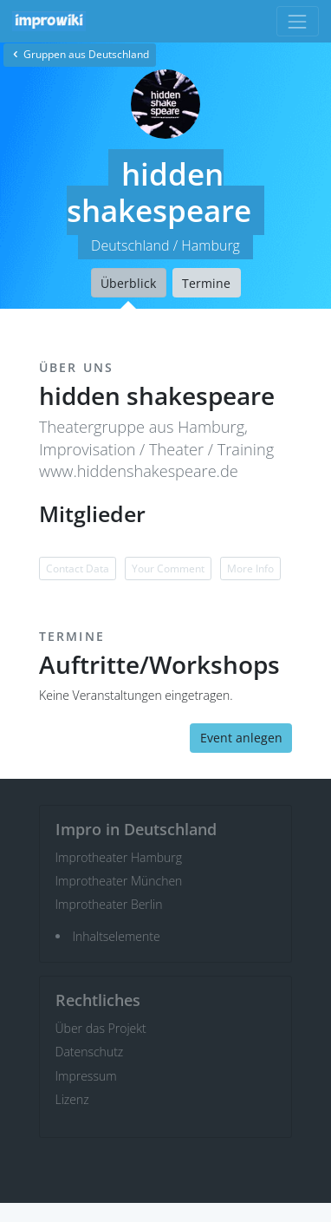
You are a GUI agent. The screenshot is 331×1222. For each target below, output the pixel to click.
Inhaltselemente (116, 936)
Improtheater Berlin (109, 904)
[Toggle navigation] (297, 21)
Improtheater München (119, 880)
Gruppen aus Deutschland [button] (79, 54)
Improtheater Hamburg (119, 857)
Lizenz (72, 1099)
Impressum (86, 1076)
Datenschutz (89, 1051)
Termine (206, 283)
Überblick (128, 283)
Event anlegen (241, 737)
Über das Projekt (100, 1028)
